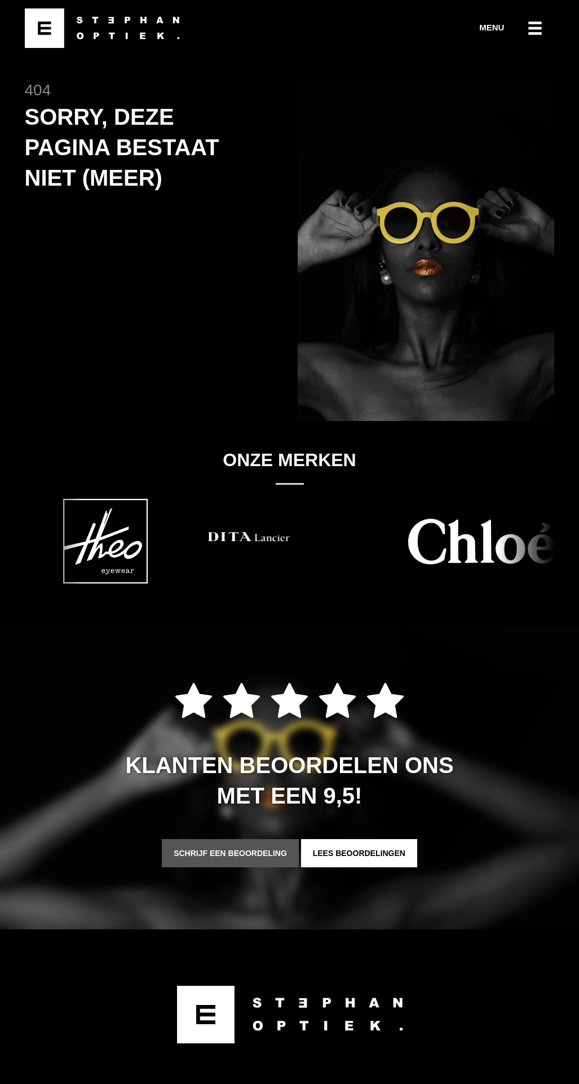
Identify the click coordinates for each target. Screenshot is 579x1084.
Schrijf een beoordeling (230, 853)
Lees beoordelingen (359, 853)
